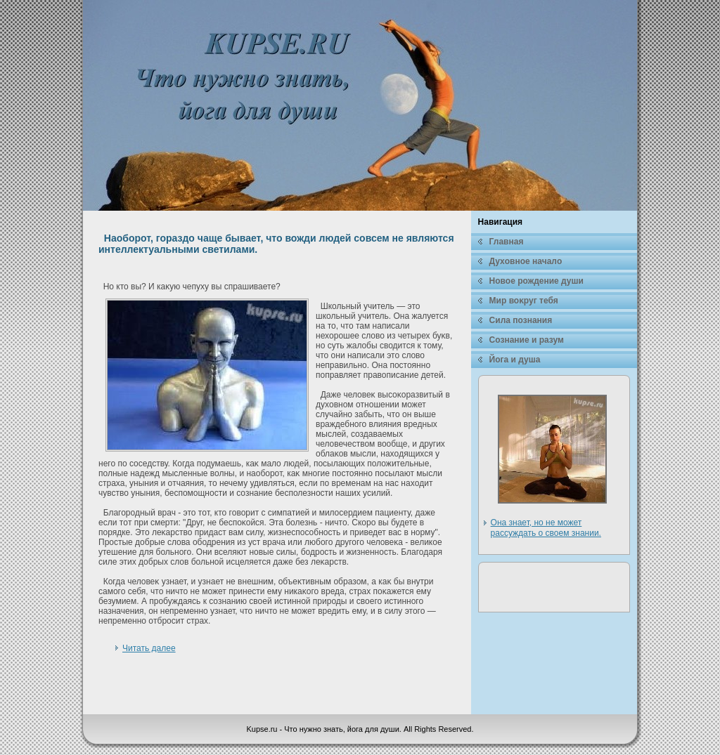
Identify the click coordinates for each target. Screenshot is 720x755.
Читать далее (149, 648)
